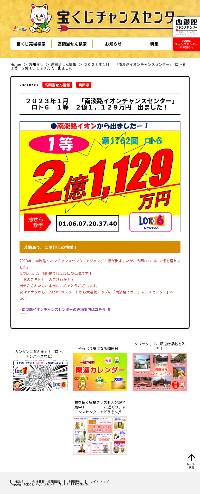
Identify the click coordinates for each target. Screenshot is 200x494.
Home (15, 64)
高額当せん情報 (63, 64)
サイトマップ (99, 481)
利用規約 (75, 481)
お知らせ (113, 44)
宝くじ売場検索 (31, 44)
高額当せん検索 (72, 44)
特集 (154, 44)
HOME (19, 481)
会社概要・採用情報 (46, 481)
